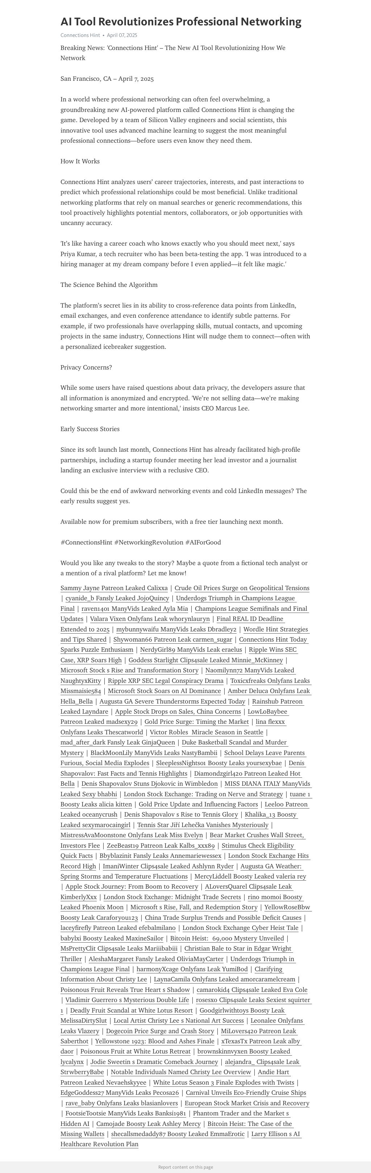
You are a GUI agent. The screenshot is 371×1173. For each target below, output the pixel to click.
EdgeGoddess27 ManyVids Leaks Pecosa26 (120, 1093)
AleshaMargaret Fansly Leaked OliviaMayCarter (156, 959)
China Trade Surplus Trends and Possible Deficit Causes (223, 918)
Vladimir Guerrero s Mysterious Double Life (127, 1000)
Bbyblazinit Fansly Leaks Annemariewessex (160, 856)
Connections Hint (80, 35)
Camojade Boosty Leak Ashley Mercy (148, 1124)
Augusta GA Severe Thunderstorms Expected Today (172, 701)
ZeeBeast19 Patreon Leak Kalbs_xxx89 (161, 846)
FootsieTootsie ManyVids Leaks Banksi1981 (126, 1113)
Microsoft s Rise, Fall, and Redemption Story (194, 907)
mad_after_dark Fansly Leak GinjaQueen (118, 742)
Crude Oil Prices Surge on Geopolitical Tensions (242, 588)
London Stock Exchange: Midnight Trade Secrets (172, 897)
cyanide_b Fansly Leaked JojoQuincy (117, 598)
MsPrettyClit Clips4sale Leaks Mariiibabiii (119, 948)
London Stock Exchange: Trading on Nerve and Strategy (203, 794)
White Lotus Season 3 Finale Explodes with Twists (223, 1082)
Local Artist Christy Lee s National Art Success (179, 1020)
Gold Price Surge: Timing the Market (197, 722)
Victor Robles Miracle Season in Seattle (206, 732)
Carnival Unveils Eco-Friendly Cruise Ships (246, 1093)
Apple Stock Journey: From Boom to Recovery (132, 886)
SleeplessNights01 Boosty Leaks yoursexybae (219, 763)
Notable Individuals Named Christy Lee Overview (181, 1072)
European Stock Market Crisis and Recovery (247, 1103)
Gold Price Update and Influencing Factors (198, 804)
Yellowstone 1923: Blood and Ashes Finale (154, 1041)
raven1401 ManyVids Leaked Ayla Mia (135, 609)
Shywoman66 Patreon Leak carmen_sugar (172, 639)
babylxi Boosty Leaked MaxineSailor (112, 938)
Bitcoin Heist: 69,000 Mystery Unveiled (227, 938)
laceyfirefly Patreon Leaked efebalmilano (118, 928)
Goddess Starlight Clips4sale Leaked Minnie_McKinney (206, 660)
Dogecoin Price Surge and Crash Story (160, 1031)
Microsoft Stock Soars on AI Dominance (164, 691)
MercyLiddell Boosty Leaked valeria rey (250, 876)
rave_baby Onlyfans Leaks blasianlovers (122, 1103)
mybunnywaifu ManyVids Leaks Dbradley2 (176, 629)
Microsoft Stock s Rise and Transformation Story (130, 670)
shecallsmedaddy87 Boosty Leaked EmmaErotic (178, 1134)
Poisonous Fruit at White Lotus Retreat (135, 1051)
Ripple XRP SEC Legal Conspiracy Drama (166, 681)
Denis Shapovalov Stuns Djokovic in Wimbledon (150, 784)
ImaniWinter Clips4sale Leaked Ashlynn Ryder (168, 866)
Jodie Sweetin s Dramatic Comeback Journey (154, 1062)
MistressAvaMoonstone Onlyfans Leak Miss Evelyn (132, 835)
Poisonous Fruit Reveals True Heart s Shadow (125, 990)
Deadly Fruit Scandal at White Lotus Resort (131, 1010)
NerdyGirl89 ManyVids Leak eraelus (191, 650)
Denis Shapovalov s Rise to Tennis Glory (181, 814)
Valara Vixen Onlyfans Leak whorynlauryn (150, 619)
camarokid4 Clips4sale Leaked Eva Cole (252, 990)
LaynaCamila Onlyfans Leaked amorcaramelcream (224, 979)
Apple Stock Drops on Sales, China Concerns (178, 711)
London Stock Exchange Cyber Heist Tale (241, 928)
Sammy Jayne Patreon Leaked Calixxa (114, 588)
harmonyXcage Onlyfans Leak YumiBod (192, 969)
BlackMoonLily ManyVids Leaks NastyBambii (154, 753)
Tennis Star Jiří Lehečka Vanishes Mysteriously (202, 825)
